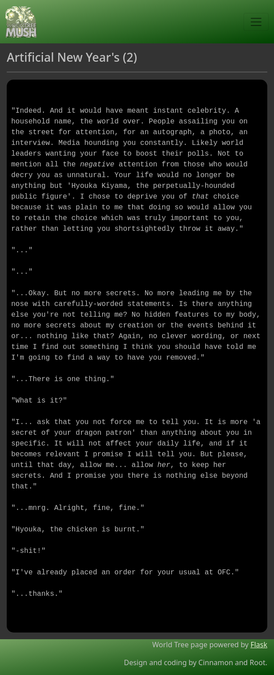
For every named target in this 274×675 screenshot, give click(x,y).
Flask (258, 645)
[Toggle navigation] (256, 22)
